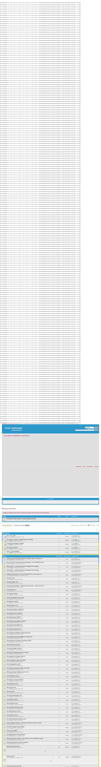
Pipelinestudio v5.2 (12, 582)
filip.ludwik (12, 735)
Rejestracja (90, 466)
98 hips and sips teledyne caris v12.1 (18, 672)
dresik (11, 747)
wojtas (11, 540)
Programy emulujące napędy (15, 543)
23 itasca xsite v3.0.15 (13, 644)
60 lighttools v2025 (12, 601)
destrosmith (12, 563)
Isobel (75, 766)
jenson (75, 578)
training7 (12, 579)
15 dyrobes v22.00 (12, 699)
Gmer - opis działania (13, 551)
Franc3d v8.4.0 (11, 589)
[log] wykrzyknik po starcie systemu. (17, 742)
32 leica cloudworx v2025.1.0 (15, 609)
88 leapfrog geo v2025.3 (14, 617)
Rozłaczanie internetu (13, 746)
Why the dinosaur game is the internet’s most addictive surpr (25, 738)
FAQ (84, 466)
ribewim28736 (77, 562)
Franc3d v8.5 (10, 756)
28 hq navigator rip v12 (13, 664)
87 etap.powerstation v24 (14, 695)
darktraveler (12, 743)
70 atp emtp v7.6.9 (12, 715)
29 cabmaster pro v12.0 (14, 711)
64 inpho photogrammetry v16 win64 (17, 652)
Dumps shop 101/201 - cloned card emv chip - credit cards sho (25, 586)
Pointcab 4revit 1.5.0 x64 (14, 766)
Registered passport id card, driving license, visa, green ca (24, 574)
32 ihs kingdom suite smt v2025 (16, 660)
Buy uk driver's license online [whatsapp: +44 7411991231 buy (25, 562)
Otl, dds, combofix (12, 547)
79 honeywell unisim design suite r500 (18, 668)
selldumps (12, 559)
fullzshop (12, 587)
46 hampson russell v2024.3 (15, 680)
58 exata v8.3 (10, 691)
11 (51, 747)
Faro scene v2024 (12, 730)
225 (98, 525)
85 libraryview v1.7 (12, 605)
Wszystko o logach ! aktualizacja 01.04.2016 (20, 539)
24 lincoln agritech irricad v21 (15, 597)
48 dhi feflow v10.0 (12, 703)
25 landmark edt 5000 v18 (14, 625)
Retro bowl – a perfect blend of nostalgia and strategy (23, 566)
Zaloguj (96, 466)
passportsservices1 (14, 575)
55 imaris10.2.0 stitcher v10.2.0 (16, 656)
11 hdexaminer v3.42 (13, 676)
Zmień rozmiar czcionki (96, 435)
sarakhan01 (77, 738)
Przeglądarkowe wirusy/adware (16, 734)
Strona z (83, 525)
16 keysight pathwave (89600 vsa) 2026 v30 (19, 636)
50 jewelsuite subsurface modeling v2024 (19, 640)
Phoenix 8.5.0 (11, 578)
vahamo (76, 558)
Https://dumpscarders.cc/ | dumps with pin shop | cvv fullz (24, 723)
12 (53, 747)
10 (50, 747)
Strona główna (8, 435)
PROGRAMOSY (16, 435)
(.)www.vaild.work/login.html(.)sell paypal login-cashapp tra (24, 558)
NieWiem (12, 537)
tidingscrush (12, 567)
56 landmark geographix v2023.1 (16, 621)
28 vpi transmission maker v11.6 (16, 719)
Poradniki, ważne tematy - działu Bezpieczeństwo (21, 518)
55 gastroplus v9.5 (12, 683)
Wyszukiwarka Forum (92, 429)
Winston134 (77, 756)
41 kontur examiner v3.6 (14, 629)
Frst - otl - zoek (11, 535)
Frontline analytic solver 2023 (15, 726)
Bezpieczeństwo (25, 435)
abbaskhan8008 (78, 734)
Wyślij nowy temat (7, 525)
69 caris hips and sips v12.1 (15, 707)
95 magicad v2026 (12, 593)
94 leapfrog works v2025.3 (14, 613)
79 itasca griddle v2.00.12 (14, 648)
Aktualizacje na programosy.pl (8, 423)
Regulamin (78, 466)
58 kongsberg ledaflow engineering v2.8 (18, 633)
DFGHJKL (76, 551)
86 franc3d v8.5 (11, 687)
